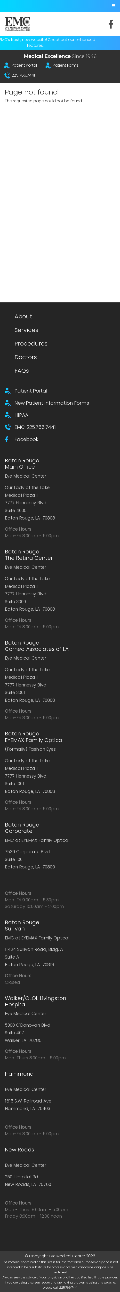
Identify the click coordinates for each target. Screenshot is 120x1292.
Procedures (31, 343)
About (23, 316)
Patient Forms (65, 65)
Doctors (26, 357)
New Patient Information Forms (52, 403)
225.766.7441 (23, 75)
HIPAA (21, 415)
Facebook (106, 24)
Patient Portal (24, 65)
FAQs (22, 371)
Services (26, 330)
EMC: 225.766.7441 (35, 427)
